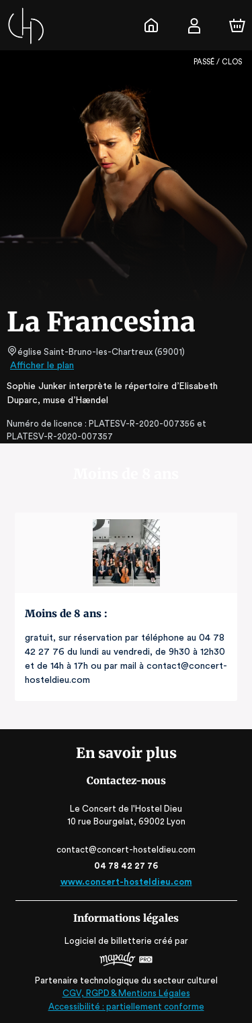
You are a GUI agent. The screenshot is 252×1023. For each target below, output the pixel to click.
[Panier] (237, 25)
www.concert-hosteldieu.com (125, 882)
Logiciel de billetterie (109, 941)
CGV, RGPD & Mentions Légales (126, 993)
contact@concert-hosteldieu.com (126, 850)
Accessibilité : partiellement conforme (126, 1007)
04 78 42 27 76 (126, 866)
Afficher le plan (41, 365)
